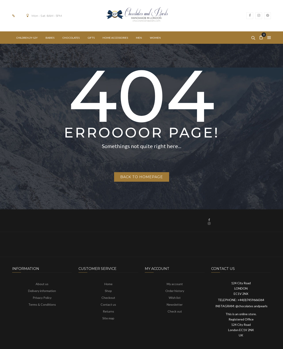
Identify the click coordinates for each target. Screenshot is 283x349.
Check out (175, 311)
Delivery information (42, 291)
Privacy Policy (42, 297)
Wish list (175, 297)
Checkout (108, 297)
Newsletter (175, 304)
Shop (108, 291)
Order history (174, 291)
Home (108, 284)
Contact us (108, 304)
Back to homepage (141, 177)
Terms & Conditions (42, 304)
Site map (108, 318)
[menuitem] (27, 38)
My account (175, 284)
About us (42, 284)
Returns (108, 311)
